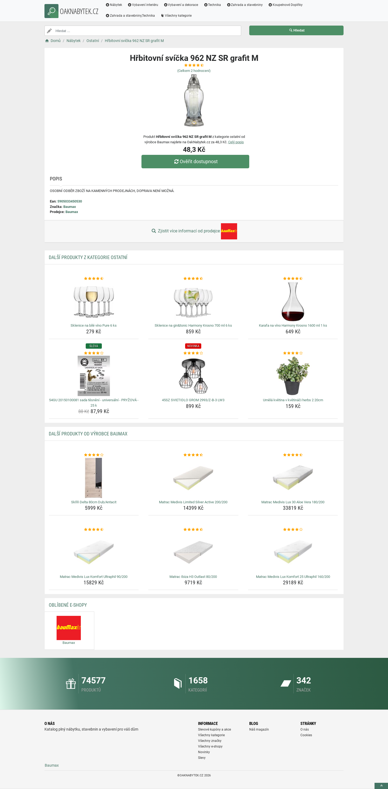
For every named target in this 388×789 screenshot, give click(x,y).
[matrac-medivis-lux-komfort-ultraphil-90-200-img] (94, 552)
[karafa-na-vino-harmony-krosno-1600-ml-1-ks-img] (293, 301)
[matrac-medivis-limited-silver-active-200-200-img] (193, 478)
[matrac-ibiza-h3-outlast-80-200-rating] (193, 529)
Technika (212, 5)
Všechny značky (209, 741)
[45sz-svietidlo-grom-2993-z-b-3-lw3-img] (193, 376)
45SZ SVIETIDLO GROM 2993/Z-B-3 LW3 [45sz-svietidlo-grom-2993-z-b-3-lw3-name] (193, 400)
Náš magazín (259, 729)
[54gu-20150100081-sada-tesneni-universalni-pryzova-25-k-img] (94, 376)
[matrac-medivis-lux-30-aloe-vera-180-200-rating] (293, 455)
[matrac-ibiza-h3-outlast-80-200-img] (193, 552)
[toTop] (381, 786)
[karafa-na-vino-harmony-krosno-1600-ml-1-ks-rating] (293, 278)
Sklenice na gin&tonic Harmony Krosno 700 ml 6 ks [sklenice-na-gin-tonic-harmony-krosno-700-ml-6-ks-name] (193, 325)
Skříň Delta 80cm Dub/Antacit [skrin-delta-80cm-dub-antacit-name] (93, 502)
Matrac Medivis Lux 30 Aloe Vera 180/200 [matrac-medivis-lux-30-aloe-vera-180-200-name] (292, 502)
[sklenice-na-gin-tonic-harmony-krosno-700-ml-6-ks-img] (193, 301)
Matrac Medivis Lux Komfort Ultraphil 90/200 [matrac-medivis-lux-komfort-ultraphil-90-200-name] (93, 577)
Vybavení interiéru (142, 5)
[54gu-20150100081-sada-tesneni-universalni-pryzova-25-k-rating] (94, 353)
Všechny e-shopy (210, 746)
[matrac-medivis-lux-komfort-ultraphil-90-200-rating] (94, 529)
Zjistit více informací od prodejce (194, 231)
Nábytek (113, 5)
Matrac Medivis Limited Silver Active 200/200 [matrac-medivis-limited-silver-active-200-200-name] (193, 502)
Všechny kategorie (176, 16)
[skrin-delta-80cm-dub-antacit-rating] (94, 455)
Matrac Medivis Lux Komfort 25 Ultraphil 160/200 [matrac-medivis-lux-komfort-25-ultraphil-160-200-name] (293, 577)
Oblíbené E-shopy (68, 605)
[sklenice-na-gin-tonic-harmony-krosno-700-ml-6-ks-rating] (193, 278)
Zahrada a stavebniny (244, 5)
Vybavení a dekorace (181, 5)
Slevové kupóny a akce (214, 729)
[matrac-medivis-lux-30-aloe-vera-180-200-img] (293, 478)
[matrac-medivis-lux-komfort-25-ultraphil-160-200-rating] (293, 529)
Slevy (202, 758)
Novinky (204, 752)
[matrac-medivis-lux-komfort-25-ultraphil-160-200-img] (293, 552)
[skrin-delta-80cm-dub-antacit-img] (94, 478)
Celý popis (236, 142)
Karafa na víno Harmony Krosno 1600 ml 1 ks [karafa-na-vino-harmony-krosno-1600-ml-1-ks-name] (293, 325)
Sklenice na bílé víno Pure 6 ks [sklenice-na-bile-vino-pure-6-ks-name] (94, 325)
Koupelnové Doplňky (285, 5)
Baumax (69, 207)
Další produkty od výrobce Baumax (88, 434)
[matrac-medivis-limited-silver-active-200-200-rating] (193, 455)
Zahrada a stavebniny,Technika (130, 16)
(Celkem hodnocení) (194, 71)
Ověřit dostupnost (195, 161)
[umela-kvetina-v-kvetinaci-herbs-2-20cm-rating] (293, 353)
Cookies (306, 735)
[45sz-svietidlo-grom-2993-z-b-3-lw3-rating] (193, 353)
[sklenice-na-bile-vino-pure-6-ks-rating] (94, 278)
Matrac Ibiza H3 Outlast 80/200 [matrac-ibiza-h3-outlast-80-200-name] (193, 577)
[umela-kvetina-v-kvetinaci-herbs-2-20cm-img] (293, 376)
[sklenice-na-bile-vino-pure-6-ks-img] (94, 301)
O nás (304, 729)
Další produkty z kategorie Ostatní (88, 257)
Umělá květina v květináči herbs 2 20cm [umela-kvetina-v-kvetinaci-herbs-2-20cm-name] (293, 400)
